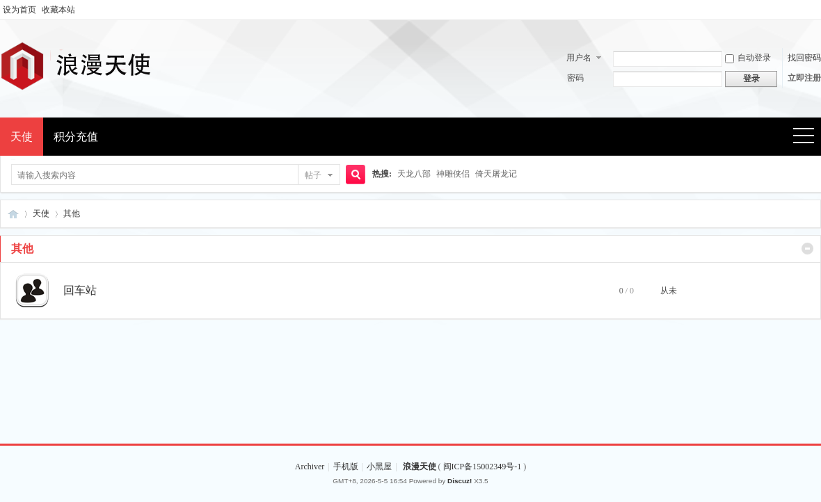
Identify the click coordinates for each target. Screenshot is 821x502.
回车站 (80, 290)
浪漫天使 (13, 214)
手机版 (345, 466)
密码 (575, 78)
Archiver (310, 466)
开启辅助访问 (817, 9)
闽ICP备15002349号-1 (483, 466)
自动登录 (748, 58)
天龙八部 (414, 174)
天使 (21, 137)
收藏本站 (58, 10)
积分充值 (76, 137)
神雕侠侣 (453, 174)
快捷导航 (808, 137)
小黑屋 (379, 466)
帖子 (313, 175)
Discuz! (459, 481)
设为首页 (19, 10)
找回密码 (804, 58)
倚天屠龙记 (496, 174)
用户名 (578, 58)
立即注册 (804, 78)
